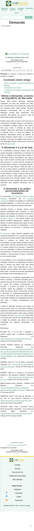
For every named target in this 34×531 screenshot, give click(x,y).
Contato (17, 465)
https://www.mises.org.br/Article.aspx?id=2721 (16, 339)
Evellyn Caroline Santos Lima (18, 57)
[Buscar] (13, 17)
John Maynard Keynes (19, 196)
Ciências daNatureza (4, 9)
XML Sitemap (17, 479)
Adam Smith (11, 144)
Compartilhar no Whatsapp (18, 54)
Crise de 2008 (20, 315)
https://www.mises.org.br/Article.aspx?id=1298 (16, 400)
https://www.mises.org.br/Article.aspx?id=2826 (16, 413)
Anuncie (17, 468)
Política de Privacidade (17, 476)
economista (6, 233)
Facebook (18, 493)
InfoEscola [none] (17, 460)
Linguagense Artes (20, 9)
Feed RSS (19, 500)
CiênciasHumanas (13, 9)
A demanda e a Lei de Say (12, 87)
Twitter (18, 497)
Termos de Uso (17, 472)
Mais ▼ (17, 13)
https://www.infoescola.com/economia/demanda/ (17, 444)
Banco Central (8, 218)
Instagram (17, 489)
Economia (13, 448)
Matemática (29, 8)
